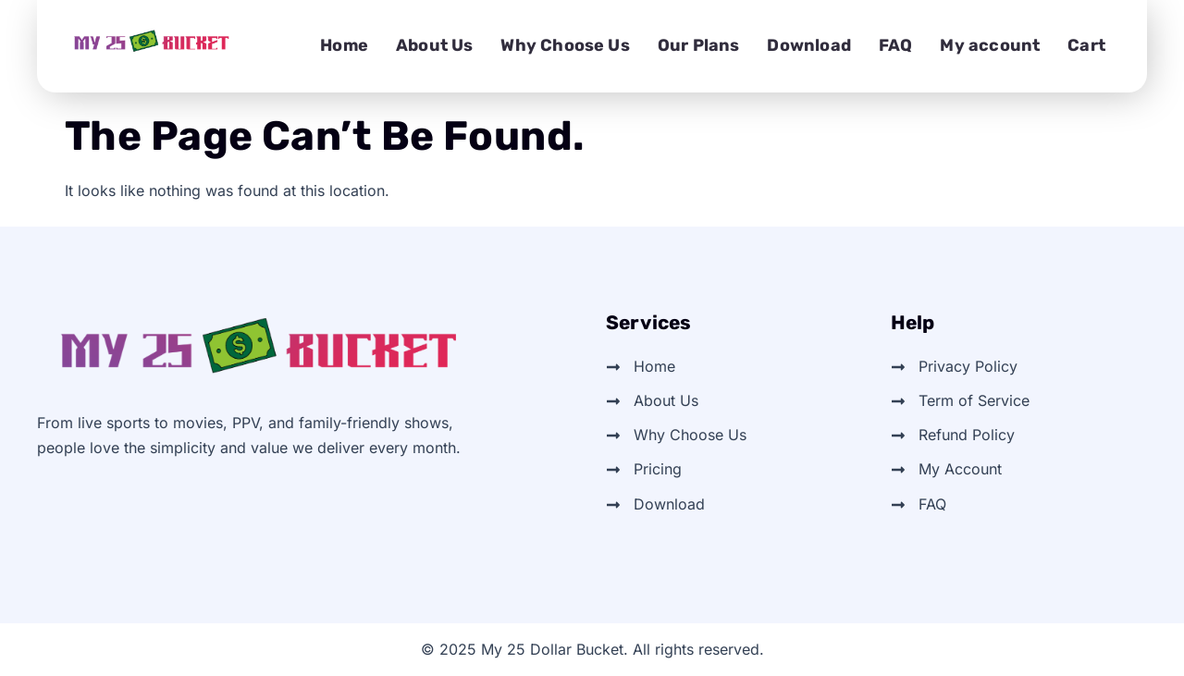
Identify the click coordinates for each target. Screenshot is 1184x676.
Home (344, 45)
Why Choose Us (564, 45)
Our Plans (699, 45)
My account (990, 45)
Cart (1086, 45)
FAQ (896, 45)
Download (808, 45)
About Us (434, 45)
